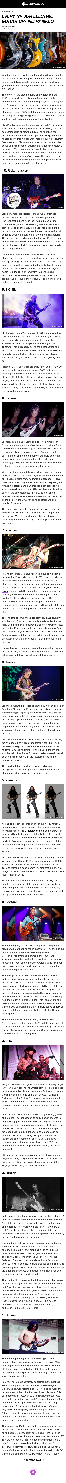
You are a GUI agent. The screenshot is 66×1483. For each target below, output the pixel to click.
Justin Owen (9, 27)
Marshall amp (34, 1443)
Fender (18, 1230)
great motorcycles (30, 830)
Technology (8, 11)
